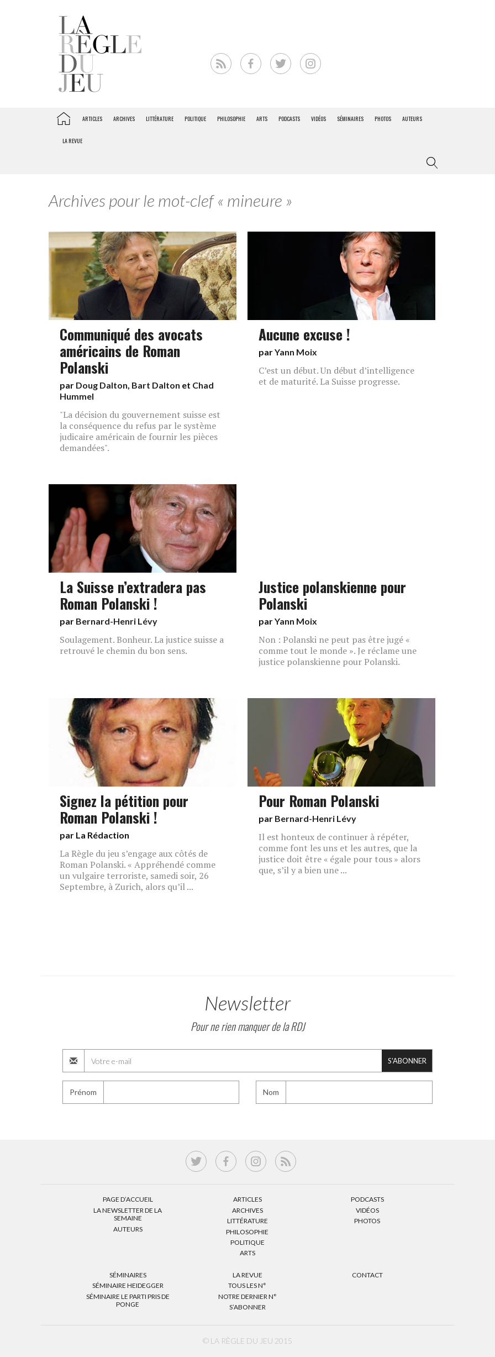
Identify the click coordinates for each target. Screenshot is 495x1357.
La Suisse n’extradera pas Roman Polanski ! (133, 595)
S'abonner (407, 1060)
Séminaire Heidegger (128, 1285)
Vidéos (318, 118)
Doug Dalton (102, 385)
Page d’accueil (128, 1199)
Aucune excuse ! (304, 333)
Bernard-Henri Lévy (116, 621)
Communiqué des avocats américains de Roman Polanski (131, 350)
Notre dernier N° (247, 1296)
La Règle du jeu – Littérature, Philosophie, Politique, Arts (63, 116)
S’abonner (247, 1307)
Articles (92, 118)
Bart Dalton (155, 385)
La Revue (247, 1275)
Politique (195, 118)
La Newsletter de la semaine (127, 1214)
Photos (383, 118)
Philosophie (231, 118)
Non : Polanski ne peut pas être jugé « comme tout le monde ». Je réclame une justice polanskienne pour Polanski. (338, 650)
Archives (124, 118)
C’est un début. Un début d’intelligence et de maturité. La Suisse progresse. (336, 375)
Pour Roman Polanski (319, 800)
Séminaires (350, 118)
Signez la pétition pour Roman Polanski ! (124, 808)
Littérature (159, 118)
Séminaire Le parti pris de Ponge (128, 1300)
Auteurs (412, 118)
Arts (261, 118)
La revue (72, 141)
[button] (430, 163)
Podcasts (289, 118)
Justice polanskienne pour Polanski (332, 595)
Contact (367, 1275)
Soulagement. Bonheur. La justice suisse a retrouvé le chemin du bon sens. (142, 645)
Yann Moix (296, 352)
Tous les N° (247, 1285)
